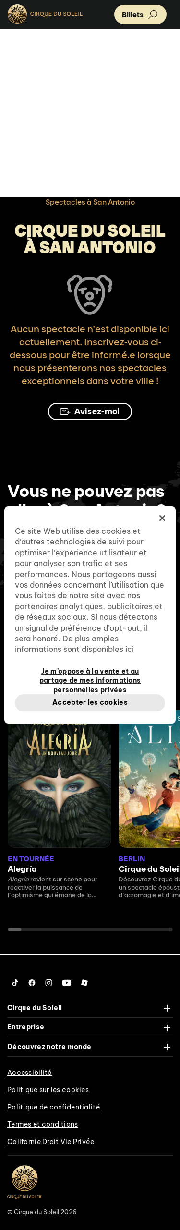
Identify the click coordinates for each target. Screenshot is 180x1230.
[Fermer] (162, 518)
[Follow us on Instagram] (48, 983)
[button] (140, 14)
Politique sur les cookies (48, 1089)
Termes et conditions (42, 1124)
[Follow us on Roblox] (84, 983)
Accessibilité (29, 1072)
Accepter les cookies (90, 702)
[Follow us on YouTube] (66, 983)
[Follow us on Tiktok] (15, 983)
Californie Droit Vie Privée (51, 1141)
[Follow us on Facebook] (32, 983)
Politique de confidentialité (53, 1107)
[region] (89, 615)
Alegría (22, 869)
